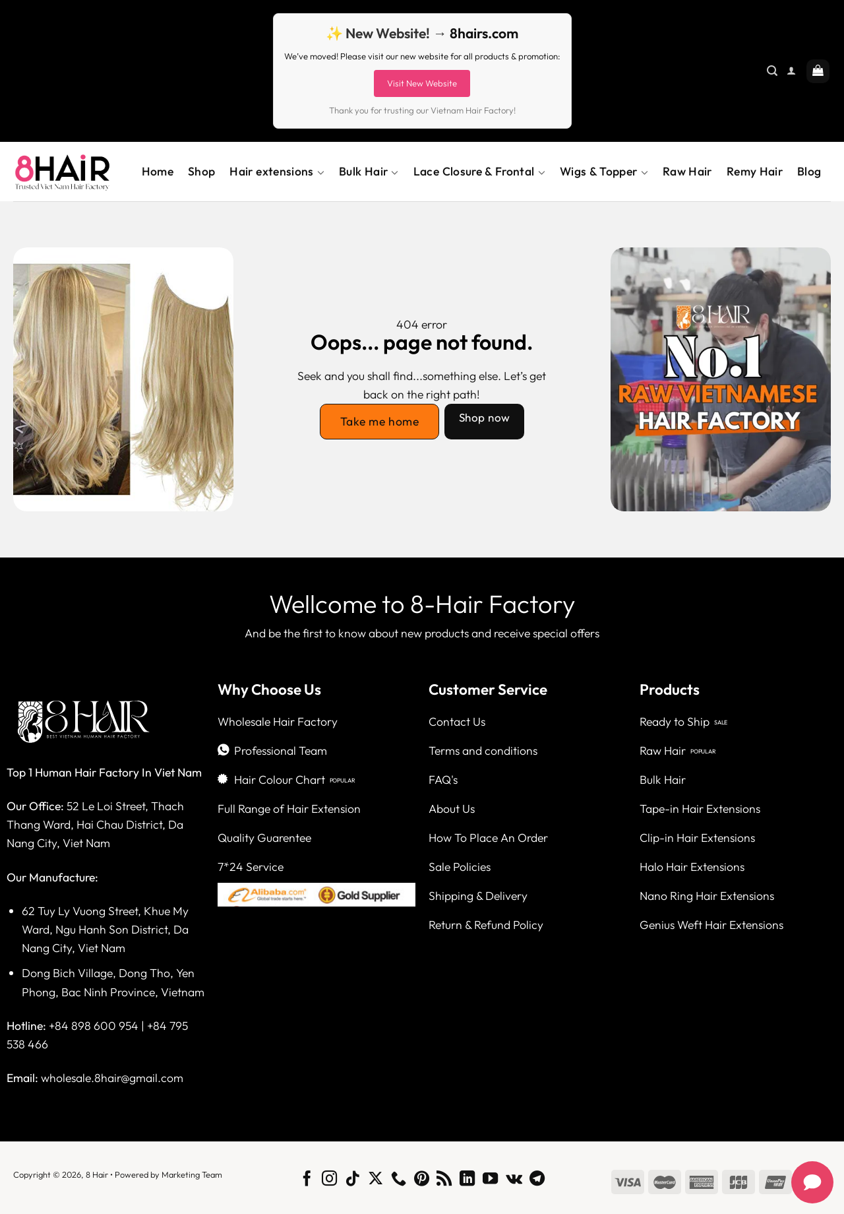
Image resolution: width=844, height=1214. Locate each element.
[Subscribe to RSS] (444, 1179)
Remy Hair (755, 171)
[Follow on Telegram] (537, 1179)
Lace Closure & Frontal (479, 171)
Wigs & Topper (604, 171)
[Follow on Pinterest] (421, 1179)
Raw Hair (687, 171)
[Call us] (398, 1179)
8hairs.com (484, 33)
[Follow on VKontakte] (514, 1179)
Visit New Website (422, 83)
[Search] (772, 70)
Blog (809, 171)
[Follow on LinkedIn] (467, 1179)
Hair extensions (276, 171)
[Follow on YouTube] (490, 1179)
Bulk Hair (369, 171)
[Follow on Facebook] (306, 1179)
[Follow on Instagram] (329, 1179)
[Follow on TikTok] (352, 1179)
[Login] (791, 71)
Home (157, 171)
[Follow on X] (375, 1179)
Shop (201, 171)
